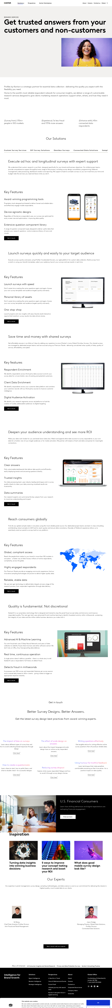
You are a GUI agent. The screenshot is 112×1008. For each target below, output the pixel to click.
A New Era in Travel (54, 978)
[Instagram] (89, 986)
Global (104, 3)
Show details (25, 1004)
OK (98, 993)
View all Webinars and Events (57, 981)
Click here (16, 753)
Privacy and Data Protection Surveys (68, 966)
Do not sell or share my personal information (98, 999)
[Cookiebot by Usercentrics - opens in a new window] (10, 1005)
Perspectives (31, 3)
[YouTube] (95, 986)
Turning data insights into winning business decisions (22, 866)
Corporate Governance (75, 987)
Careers (90, 3)
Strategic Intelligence (35, 984)
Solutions (20, 3)
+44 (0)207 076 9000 (95, 982)
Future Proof (52, 984)
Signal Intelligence (34, 978)
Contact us (97, 3)
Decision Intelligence (35, 981)
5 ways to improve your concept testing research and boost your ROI (54, 867)
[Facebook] (92, 986)
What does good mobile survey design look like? (87, 866)
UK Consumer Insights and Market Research (41, 966)
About (84, 3)
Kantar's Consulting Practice (91, 966)
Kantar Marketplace (45, 3)
